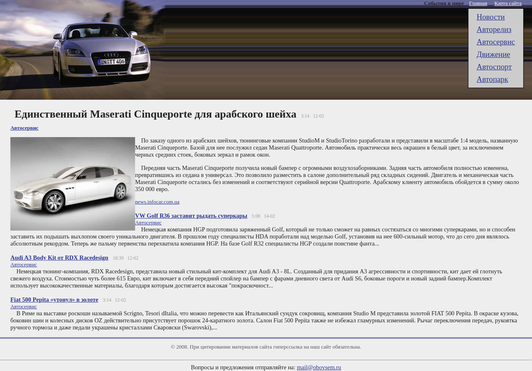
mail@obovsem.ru (319, 367)
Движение (493, 54)
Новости (491, 16)
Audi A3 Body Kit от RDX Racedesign (59, 257)
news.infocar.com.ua (157, 202)
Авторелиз (494, 29)
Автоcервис (496, 41)
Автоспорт (494, 66)
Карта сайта (508, 3)
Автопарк (492, 79)
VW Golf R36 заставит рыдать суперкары (191, 215)
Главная (478, 3)
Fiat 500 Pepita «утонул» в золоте (54, 299)
